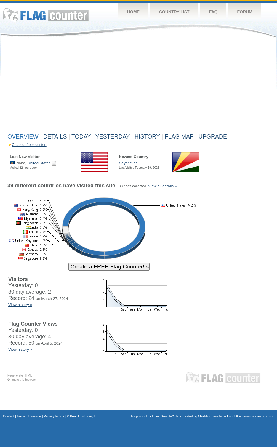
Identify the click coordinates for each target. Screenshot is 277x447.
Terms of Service (29, 416)
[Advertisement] (138, 86)
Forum (244, 11)
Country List (174, 11)
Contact (8, 416)
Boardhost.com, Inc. (84, 416)
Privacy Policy (54, 416)
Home (133, 11)
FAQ (213, 11)
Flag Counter (46, 14)
